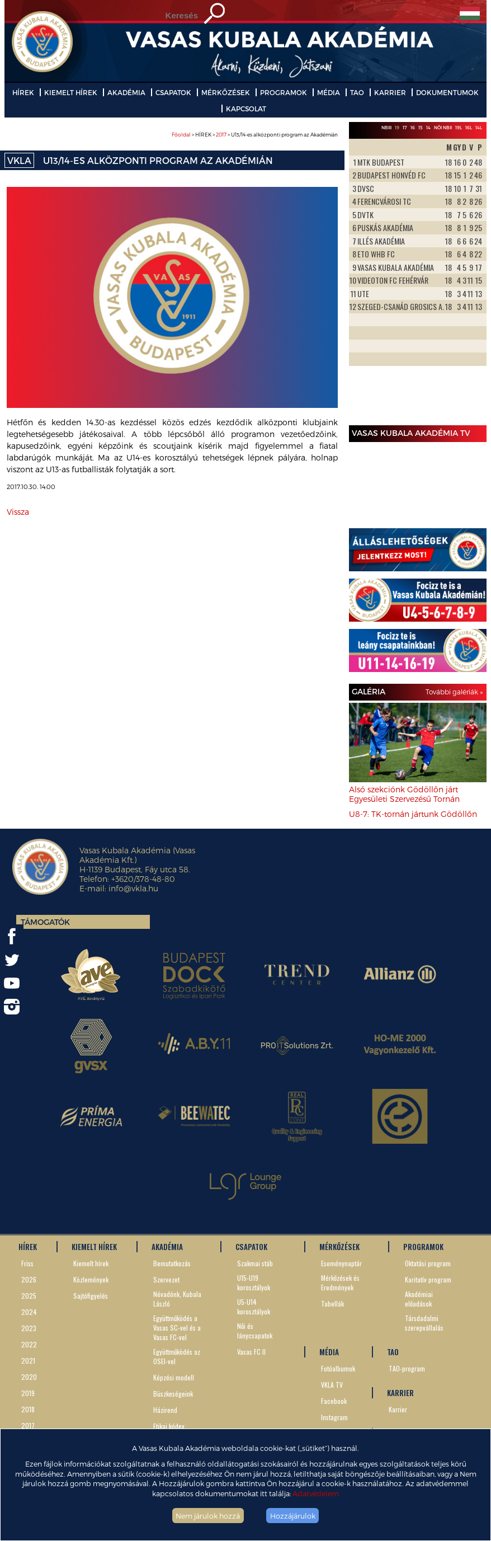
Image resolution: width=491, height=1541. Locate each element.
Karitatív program (428, 1279)
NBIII (386, 127)
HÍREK (23, 92)
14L (478, 127)
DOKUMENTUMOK (447, 92)
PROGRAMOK (283, 92)
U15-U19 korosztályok (253, 1282)
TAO (357, 92)
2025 (28, 1295)
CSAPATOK (173, 92)
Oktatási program (428, 1263)
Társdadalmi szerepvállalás (424, 1322)
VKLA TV (332, 1384)
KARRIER (390, 92)
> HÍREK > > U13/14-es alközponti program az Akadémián (255, 134)
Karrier (398, 1409)
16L (468, 127)
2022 (29, 1344)
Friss (27, 1263)
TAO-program (407, 1368)
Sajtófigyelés (90, 1295)
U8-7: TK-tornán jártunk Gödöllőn (413, 814)
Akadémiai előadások (419, 1298)
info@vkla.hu (133, 888)
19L (458, 127)
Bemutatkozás (172, 1263)
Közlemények (90, 1279)
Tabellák (332, 1303)
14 (428, 127)
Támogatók (45, 922)
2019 (28, 1393)
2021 (28, 1360)
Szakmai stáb (255, 1263)
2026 (28, 1279)
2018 (28, 1409)
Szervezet (166, 1279)
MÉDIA (328, 92)
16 (412, 127)
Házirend (165, 1410)
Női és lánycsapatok (254, 1330)
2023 (28, 1328)
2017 (221, 134)
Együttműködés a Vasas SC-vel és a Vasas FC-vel (177, 1327)
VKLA (19, 160)
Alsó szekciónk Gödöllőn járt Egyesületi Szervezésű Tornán (404, 794)
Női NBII (443, 127)
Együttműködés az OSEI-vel (176, 1356)
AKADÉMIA (126, 92)
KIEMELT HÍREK (70, 92)
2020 (29, 1377)
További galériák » (454, 692)
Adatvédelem (315, 1493)
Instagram (334, 1417)
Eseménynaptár (341, 1263)
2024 (29, 1312)
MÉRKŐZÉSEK (225, 92)
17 (405, 127)
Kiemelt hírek (90, 1263)
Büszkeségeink (173, 1393)
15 (420, 127)
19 (397, 127)
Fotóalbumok (338, 1368)
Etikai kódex (169, 1426)
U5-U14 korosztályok (253, 1306)
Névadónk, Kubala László (177, 1298)
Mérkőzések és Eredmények (340, 1282)
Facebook (334, 1401)
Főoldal (181, 134)
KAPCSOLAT (246, 108)
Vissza (18, 511)
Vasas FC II (251, 1351)
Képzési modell (173, 1377)
